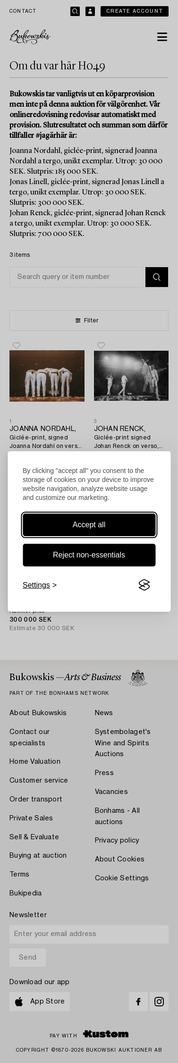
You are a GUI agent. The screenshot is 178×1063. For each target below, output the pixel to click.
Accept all (89, 525)
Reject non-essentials (89, 555)
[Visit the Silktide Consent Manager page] (144, 585)
